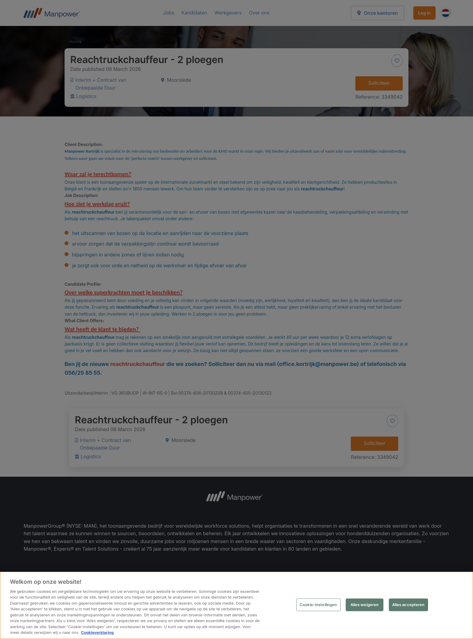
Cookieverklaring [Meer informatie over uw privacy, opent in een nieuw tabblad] (97, 632)
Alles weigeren (365, 604)
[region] (236, 605)
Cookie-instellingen (318, 604)
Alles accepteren (408, 604)
